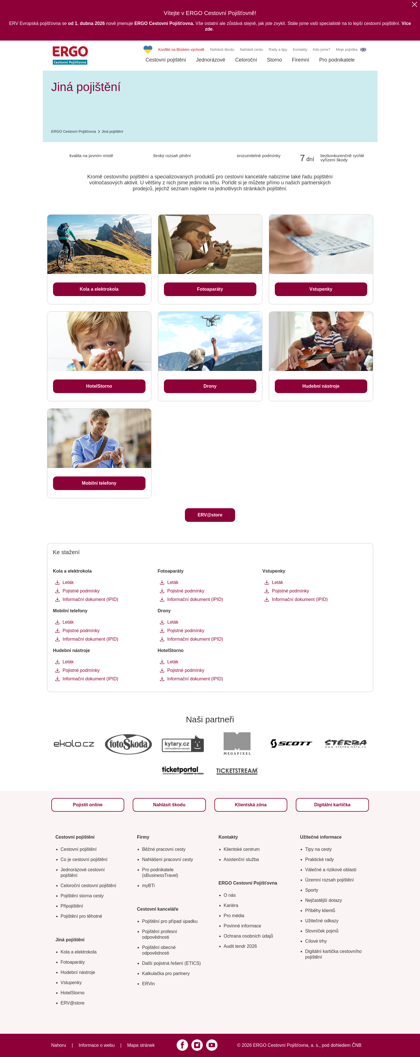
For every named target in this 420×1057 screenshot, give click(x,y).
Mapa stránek (141, 1045)
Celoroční (246, 60)
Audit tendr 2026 (240, 946)
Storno (274, 60)
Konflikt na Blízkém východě (181, 49)
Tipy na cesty (318, 849)
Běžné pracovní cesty (163, 849)
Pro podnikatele (336, 60)
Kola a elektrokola (79, 952)
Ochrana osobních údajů (248, 936)
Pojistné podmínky (81, 590)
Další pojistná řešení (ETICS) (171, 963)
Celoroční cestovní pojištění (89, 885)
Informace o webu (97, 1045)
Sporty (311, 890)
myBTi (148, 885)
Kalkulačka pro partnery (166, 973)
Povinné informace (242, 925)
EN (363, 49)
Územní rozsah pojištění (329, 879)
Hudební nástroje (78, 972)
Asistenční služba (241, 859)
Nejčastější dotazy (323, 900)
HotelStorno (73, 992)
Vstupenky (71, 982)
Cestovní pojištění (165, 60)
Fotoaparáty (73, 962)
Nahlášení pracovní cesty (167, 859)
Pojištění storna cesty (82, 895)
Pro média (234, 915)
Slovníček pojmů (321, 931)
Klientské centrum (242, 849)
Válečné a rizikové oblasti (330, 869)
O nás (230, 895)
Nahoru (58, 1045)
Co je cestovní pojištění (84, 859)
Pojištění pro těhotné (81, 916)
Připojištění (72, 906)
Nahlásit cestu (251, 49)
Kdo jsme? (321, 49)
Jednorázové (210, 60)
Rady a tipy (278, 49)
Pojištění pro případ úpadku (170, 921)
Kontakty (300, 49)
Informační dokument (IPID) (91, 599)
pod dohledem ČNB (342, 1045)
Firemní (300, 60)
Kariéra (231, 905)
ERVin (148, 983)
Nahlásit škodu (222, 49)
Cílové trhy (316, 941)
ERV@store (73, 1003)
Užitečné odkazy (321, 920)
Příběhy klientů (320, 910)
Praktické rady (319, 859)
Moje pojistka (347, 49)
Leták (68, 582)
